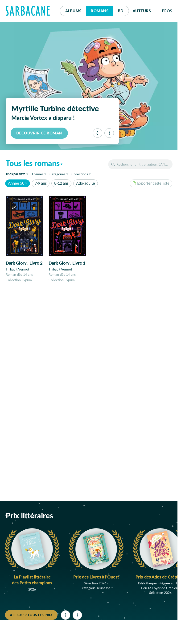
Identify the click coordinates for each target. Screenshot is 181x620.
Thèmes (37, 174)
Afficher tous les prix (31, 614)
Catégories (57, 174)
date (17, 173)
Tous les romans (33, 163)
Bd (123, 9)
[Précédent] (97, 133)
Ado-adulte (85, 183)
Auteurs (142, 10)
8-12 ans (61, 183)
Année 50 (16, 183)
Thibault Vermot (17, 269)
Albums (73, 10)
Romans (99, 10)
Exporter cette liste (150, 183)
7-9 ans (41, 183)
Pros (167, 10)
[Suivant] (109, 133)
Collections (79, 174)
